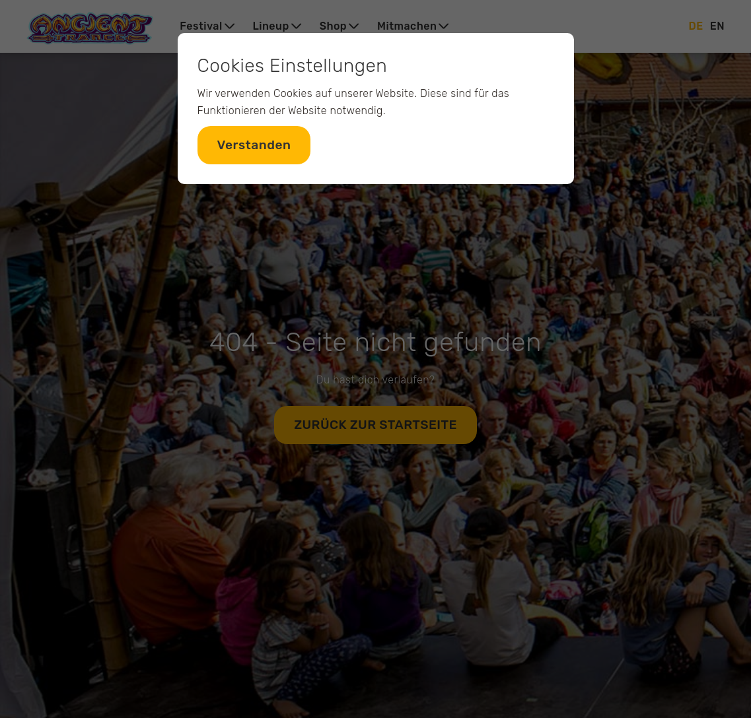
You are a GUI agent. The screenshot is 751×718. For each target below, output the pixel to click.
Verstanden (254, 144)
